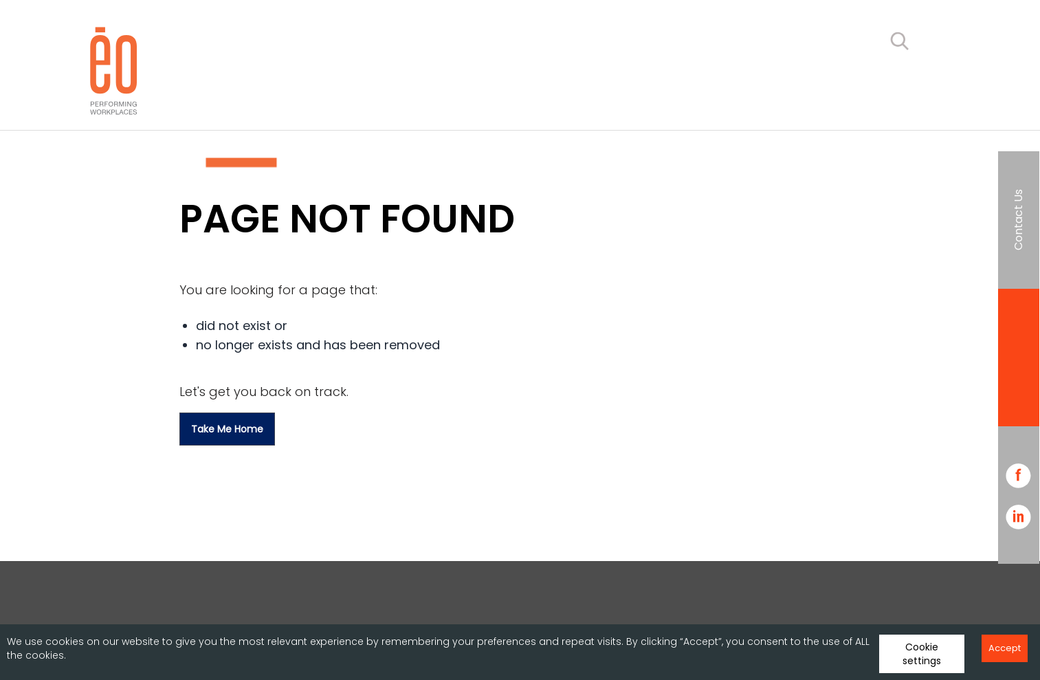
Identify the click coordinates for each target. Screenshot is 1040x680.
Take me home (227, 429)
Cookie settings (922, 654)
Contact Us (1018, 219)
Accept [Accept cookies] (1004, 648)
